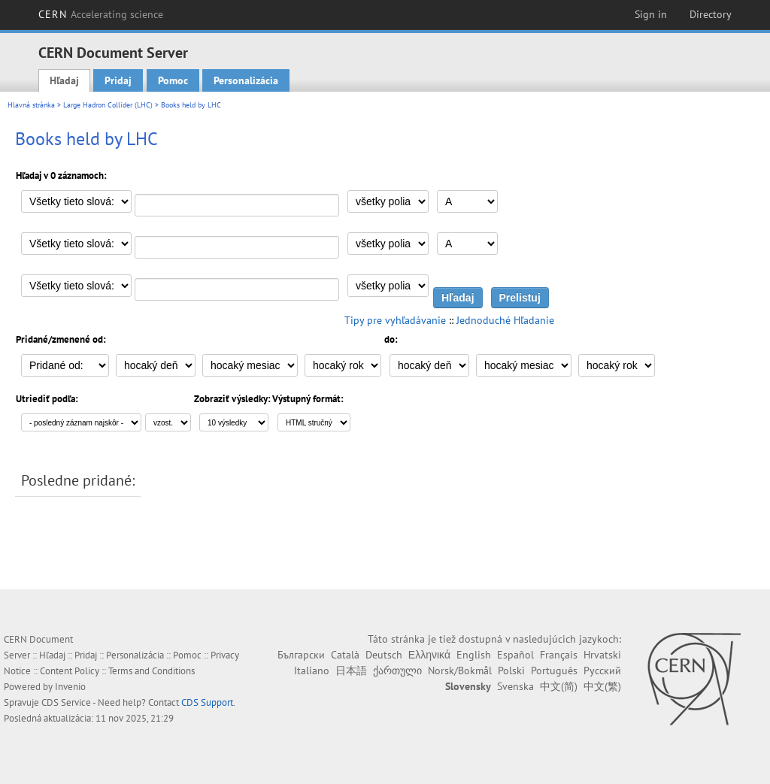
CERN (100, 14)
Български (301, 654)
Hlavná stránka (31, 105)
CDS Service (66, 702)
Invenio (70, 686)
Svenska (515, 686)
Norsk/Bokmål (460, 670)
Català (345, 654)
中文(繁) (602, 686)
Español (515, 654)
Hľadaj (64, 80)
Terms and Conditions (151, 670)
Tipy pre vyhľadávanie (395, 320)
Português (554, 670)
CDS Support (207, 702)
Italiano (311, 670)
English (473, 654)
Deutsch (383, 654)
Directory (711, 14)
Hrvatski (602, 654)
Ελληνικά (429, 654)
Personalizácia (246, 80)
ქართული (397, 670)
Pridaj (118, 80)
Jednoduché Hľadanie (505, 320)
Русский (602, 670)
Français (559, 654)
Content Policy (69, 670)
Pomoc (173, 80)
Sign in (651, 14)
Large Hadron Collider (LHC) (108, 105)
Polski (511, 670)
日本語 (351, 670)
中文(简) (559, 686)
